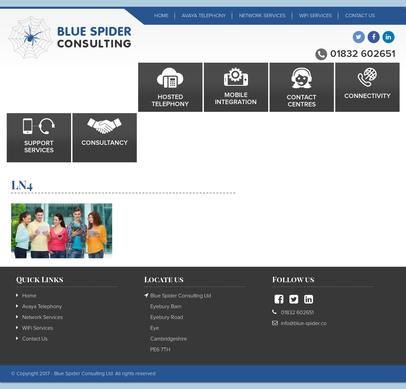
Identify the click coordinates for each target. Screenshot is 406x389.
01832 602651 (362, 54)
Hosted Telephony (170, 100)
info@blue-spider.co (303, 323)
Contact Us (360, 15)
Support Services (39, 147)
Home (161, 15)
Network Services (262, 15)
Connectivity (367, 96)
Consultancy (105, 143)
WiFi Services (315, 15)
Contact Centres (301, 101)
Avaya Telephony (204, 15)
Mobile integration (236, 98)
